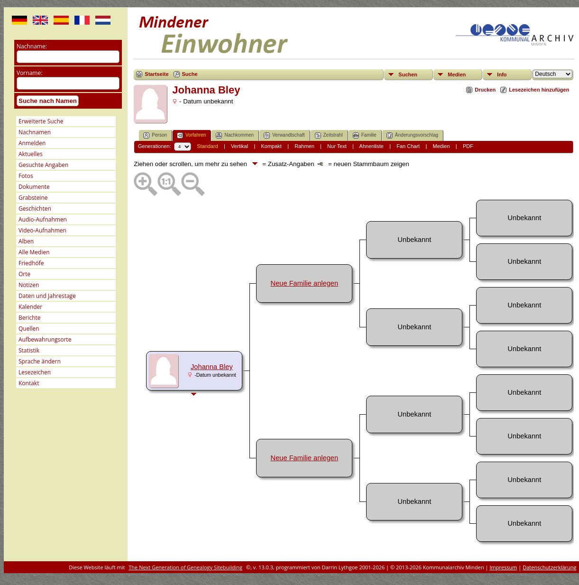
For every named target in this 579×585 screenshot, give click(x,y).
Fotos (25, 176)
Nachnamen (34, 132)
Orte (24, 274)
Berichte (29, 318)
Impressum (503, 567)
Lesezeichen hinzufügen (539, 90)
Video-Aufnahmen (42, 230)
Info (501, 74)
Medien (457, 74)
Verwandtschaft (284, 135)
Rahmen (304, 146)
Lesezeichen (34, 372)
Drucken (485, 90)
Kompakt (271, 146)
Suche (190, 74)
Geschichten (34, 208)
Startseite (156, 74)
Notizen (28, 285)
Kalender (30, 307)
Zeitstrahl (329, 135)
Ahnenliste (371, 146)
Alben (26, 241)
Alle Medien (34, 252)
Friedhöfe (31, 263)
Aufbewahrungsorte (44, 339)
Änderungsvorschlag (412, 135)
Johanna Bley (212, 367)
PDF (468, 146)
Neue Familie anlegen (305, 283)
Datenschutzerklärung (549, 567)
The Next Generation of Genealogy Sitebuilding (185, 567)
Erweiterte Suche (40, 121)
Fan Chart (408, 146)
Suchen (407, 74)
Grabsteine (33, 198)
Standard (207, 146)
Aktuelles (30, 154)
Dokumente (34, 187)
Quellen (28, 329)
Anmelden (32, 143)
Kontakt (28, 383)
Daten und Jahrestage (47, 296)
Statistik (28, 350)
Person (155, 135)
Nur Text (337, 146)
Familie (365, 135)
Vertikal (239, 146)
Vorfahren (191, 135)
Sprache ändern (39, 361)
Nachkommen (235, 135)
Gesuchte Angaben (43, 165)
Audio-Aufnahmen (42, 219)
